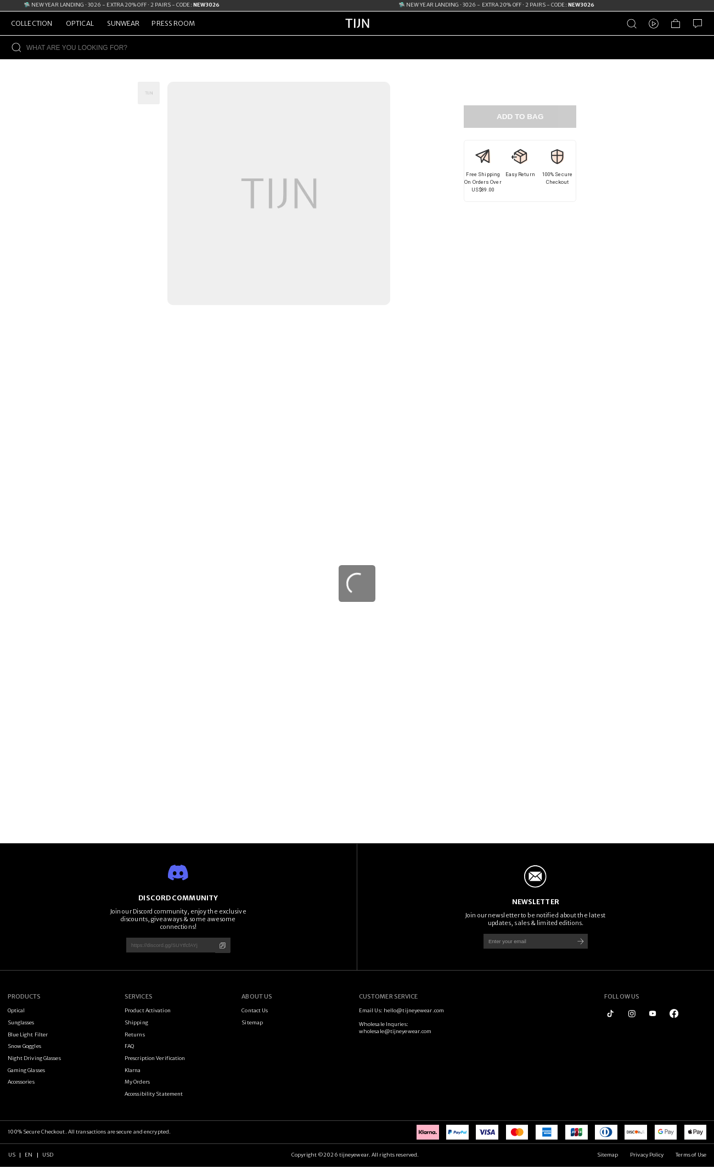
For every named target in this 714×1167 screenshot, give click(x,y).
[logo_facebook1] (674, 1013)
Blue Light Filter (28, 1034)
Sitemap (252, 1022)
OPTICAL (80, 23)
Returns (135, 1034)
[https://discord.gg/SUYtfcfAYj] (168, 945)
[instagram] (631, 1013)
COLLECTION (31, 23)
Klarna (133, 1070)
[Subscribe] (580, 941)
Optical (16, 1010)
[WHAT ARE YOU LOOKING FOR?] (370, 47)
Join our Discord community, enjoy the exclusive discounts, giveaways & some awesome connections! (178, 919)
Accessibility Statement (154, 1094)
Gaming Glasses (26, 1070)
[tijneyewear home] (357, 33)
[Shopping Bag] (675, 23)
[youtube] (652, 1013)
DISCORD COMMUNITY (178, 898)
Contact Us (254, 1010)
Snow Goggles (24, 1046)
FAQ (129, 1046)
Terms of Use (691, 1155)
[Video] (653, 23)
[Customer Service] (697, 23)
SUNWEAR (123, 23)
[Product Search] (631, 23)
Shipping (136, 1022)
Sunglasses (21, 1022)
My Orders (137, 1082)
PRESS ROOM (173, 23)
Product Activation (148, 1010)
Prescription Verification (155, 1058)
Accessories (21, 1082)
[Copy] (222, 945)
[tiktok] (610, 1013)
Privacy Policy (647, 1155)
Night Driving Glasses (34, 1058)
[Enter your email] (525, 941)
